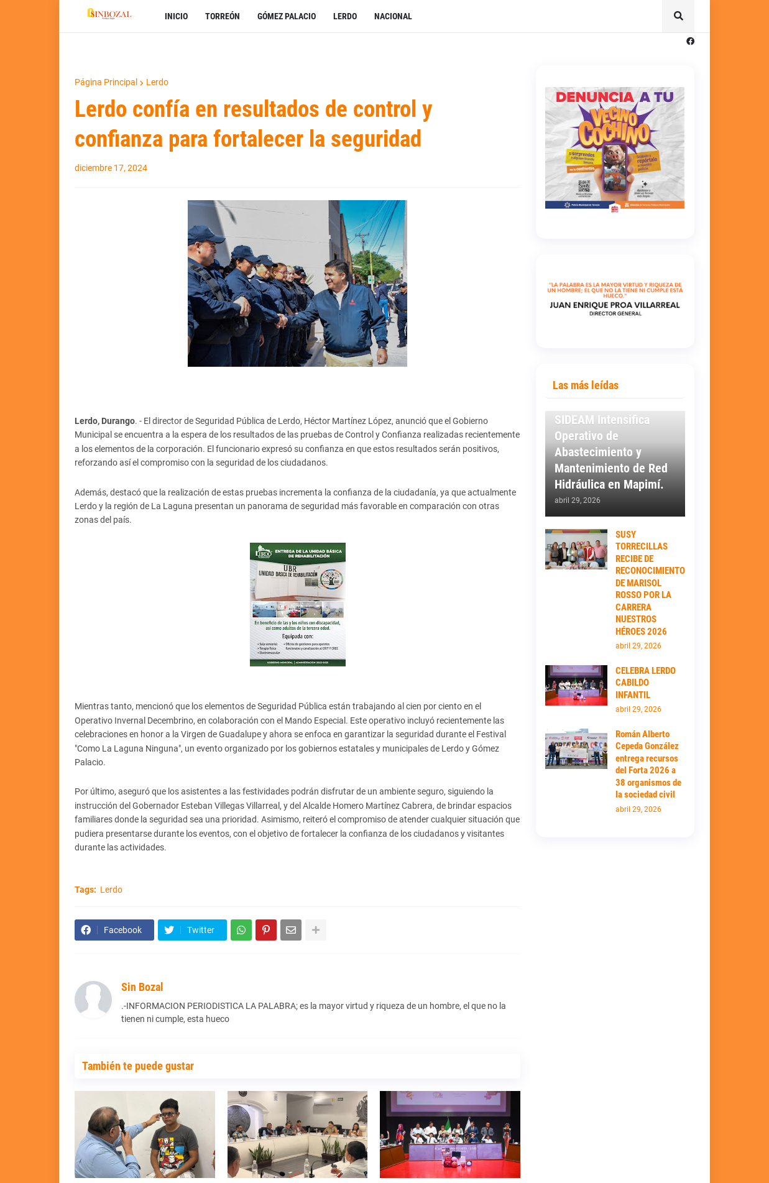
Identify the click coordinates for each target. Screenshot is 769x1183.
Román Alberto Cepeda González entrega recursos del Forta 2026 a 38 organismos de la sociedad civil (648, 765)
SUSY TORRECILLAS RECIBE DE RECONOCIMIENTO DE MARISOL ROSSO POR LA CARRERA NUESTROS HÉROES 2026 (650, 583)
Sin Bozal (142, 986)
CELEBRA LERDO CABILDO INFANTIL (645, 683)
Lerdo (157, 82)
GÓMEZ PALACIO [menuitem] (286, 16)
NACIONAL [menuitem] (393, 16)
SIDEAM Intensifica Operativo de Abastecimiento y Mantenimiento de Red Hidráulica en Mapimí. (611, 452)
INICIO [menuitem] (176, 16)
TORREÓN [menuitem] (222, 16)
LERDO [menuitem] (345, 16)
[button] (678, 16)
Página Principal (106, 82)
